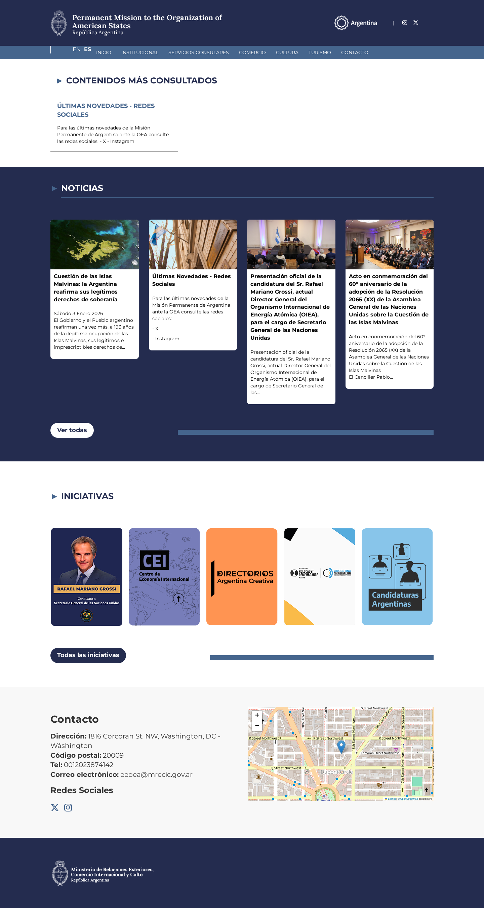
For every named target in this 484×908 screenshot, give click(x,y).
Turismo (284, 52)
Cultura (251, 52)
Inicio (68, 52)
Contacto (319, 52)
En (416, 23)
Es (430, 23)
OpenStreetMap (409, 798)
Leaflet (390, 798)
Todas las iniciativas (88, 655)
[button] (341, 747)
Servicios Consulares (163, 52)
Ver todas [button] (72, 430)
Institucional (104, 52)
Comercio (216, 52)
